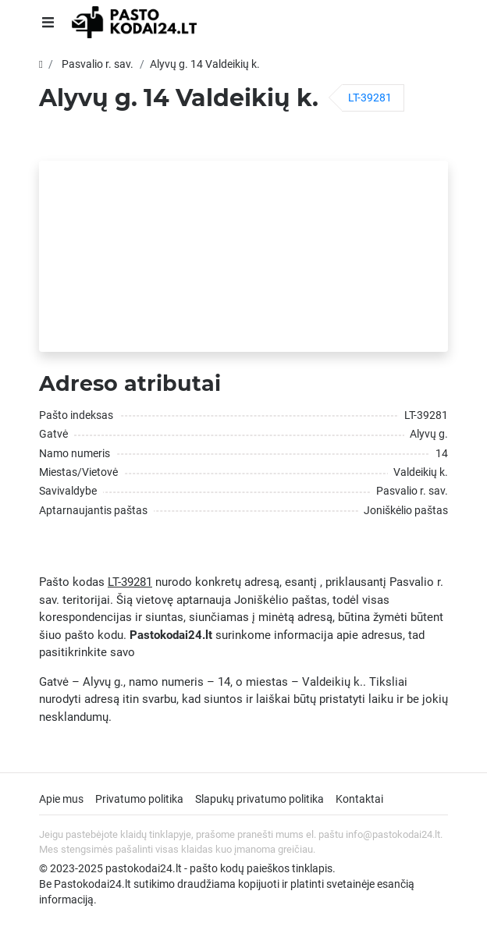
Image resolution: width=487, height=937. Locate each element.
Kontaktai (359, 799)
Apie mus (61, 799)
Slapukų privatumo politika (259, 799)
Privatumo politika (139, 799)
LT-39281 (370, 97)
